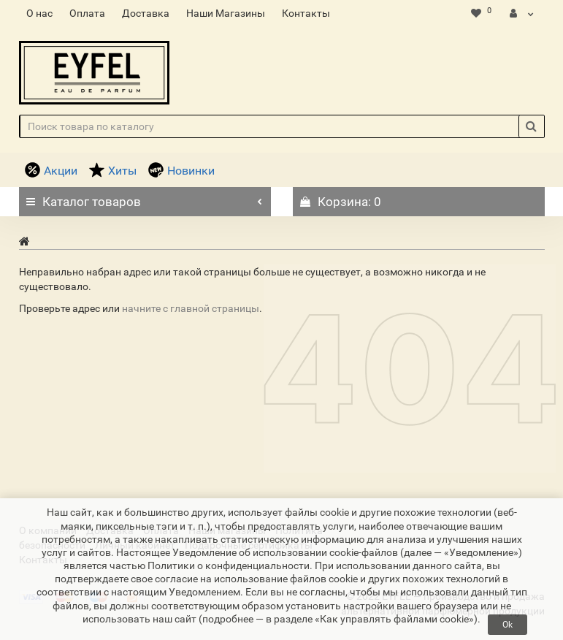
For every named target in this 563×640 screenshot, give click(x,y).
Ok (507, 625)
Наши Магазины (225, 13)
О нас (39, 13)
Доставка (145, 13)
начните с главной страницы (190, 308)
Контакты (306, 13)
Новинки (181, 171)
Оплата (87, 13)
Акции (51, 171)
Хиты (113, 171)
